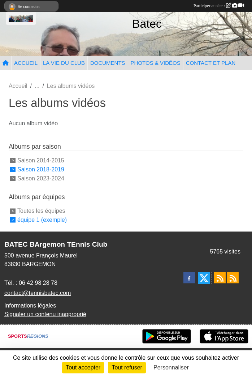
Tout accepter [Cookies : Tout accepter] (83, 367)
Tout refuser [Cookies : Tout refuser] (127, 367)
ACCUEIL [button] (26, 63)
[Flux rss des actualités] (220, 277)
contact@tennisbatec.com (37, 293)
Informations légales (30, 305)
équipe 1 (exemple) (42, 220)
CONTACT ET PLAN (211, 63)
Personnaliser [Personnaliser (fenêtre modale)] (171, 367)
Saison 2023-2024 (40, 178)
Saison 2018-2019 (40, 169)
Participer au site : (219, 5)
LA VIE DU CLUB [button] (64, 63)
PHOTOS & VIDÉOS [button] (156, 63)
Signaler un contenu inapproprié (45, 314)
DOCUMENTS (107, 63)
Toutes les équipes (41, 211)
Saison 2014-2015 (40, 160)
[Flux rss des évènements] (233, 277)
